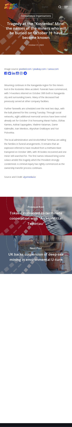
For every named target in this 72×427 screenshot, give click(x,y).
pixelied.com (25, 68)
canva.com (53, 68)
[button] (66, 6)
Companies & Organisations (36, 15)
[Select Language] (51, 7)
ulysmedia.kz (29, 176)
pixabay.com (39, 68)
